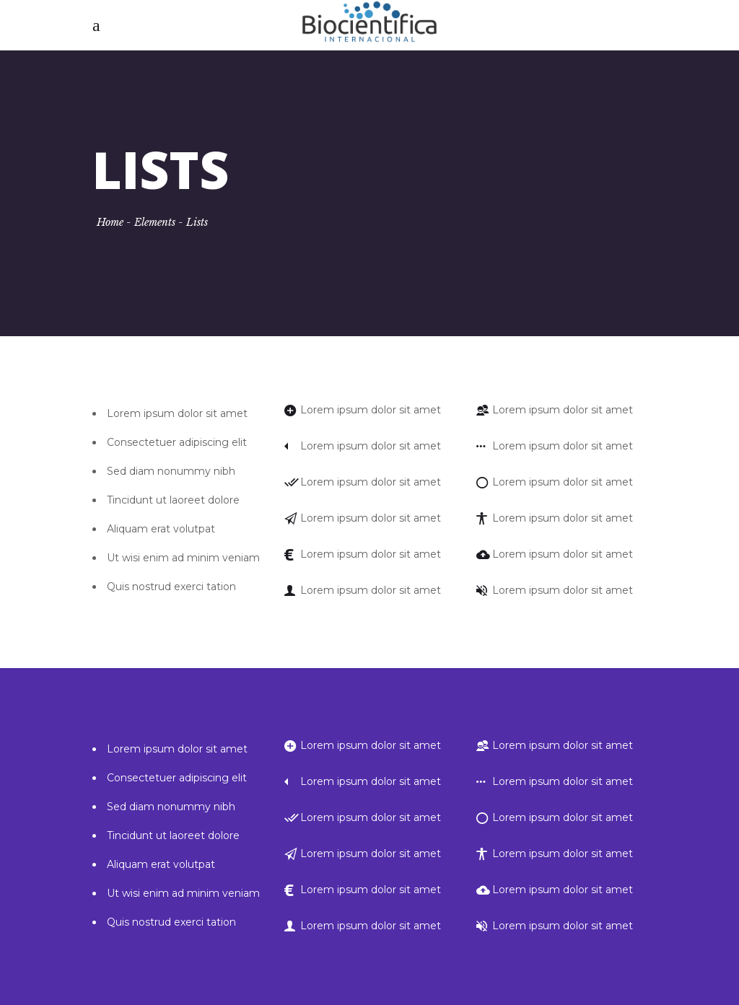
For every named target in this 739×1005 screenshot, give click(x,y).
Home (110, 222)
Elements (154, 222)
